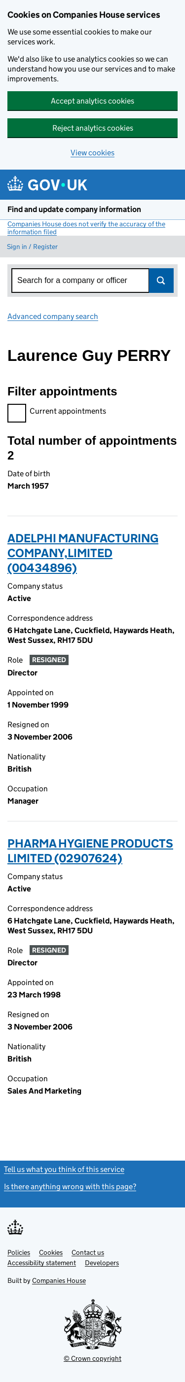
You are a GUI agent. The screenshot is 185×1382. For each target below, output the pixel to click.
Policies (18, 1252)
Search (161, 280)
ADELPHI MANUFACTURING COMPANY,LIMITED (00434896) (82, 553)
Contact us (88, 1252)
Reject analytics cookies (92, 128)
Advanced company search (52, 316)
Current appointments (56, 412)
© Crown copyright (92, 1358)
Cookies (51, 1252)
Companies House (59, 1280)
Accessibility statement (41, 1262)
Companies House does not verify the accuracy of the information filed (86, 227)
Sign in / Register (32, 246)
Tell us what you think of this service (64, 1169)
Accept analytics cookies (92, 101)
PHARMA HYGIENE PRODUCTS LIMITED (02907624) (90, 850)
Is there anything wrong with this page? (70, 1186)
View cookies (92, 152)
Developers (102, 1262)
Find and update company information (74, 209)
